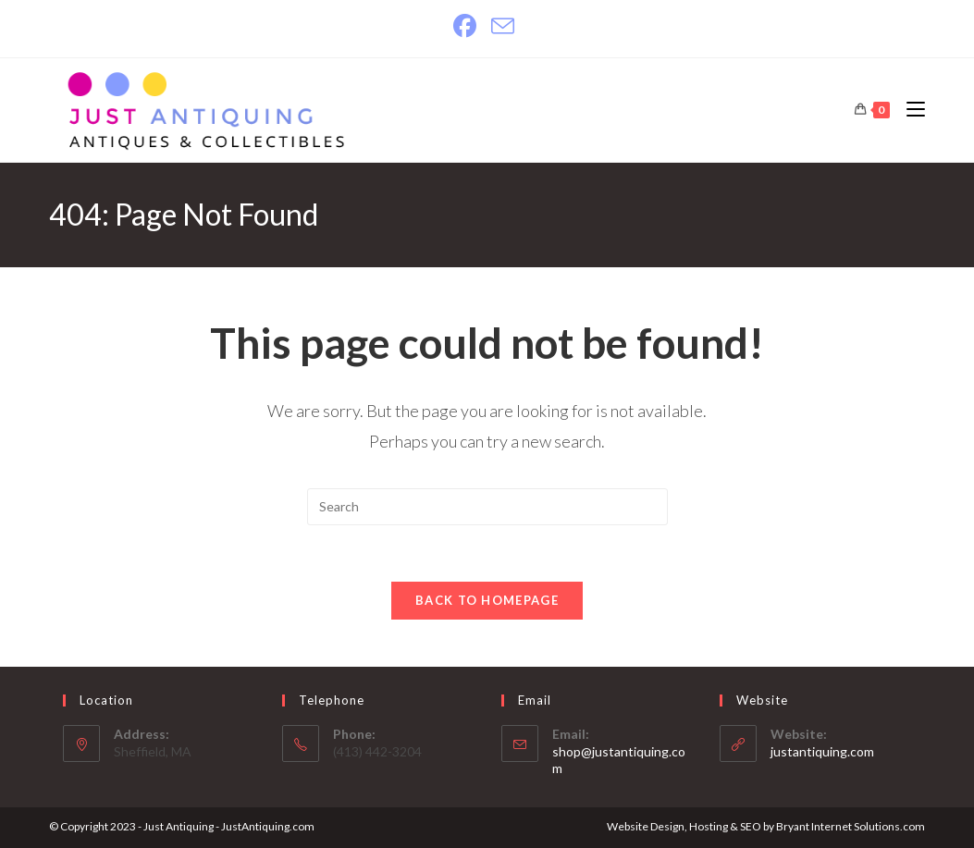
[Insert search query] (487, 506)
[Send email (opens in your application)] (503, 26)
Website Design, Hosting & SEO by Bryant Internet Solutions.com (766, 826)
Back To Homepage (487, 600)
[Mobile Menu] (909, 110)
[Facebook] (468, 26)
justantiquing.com (822, 751)
